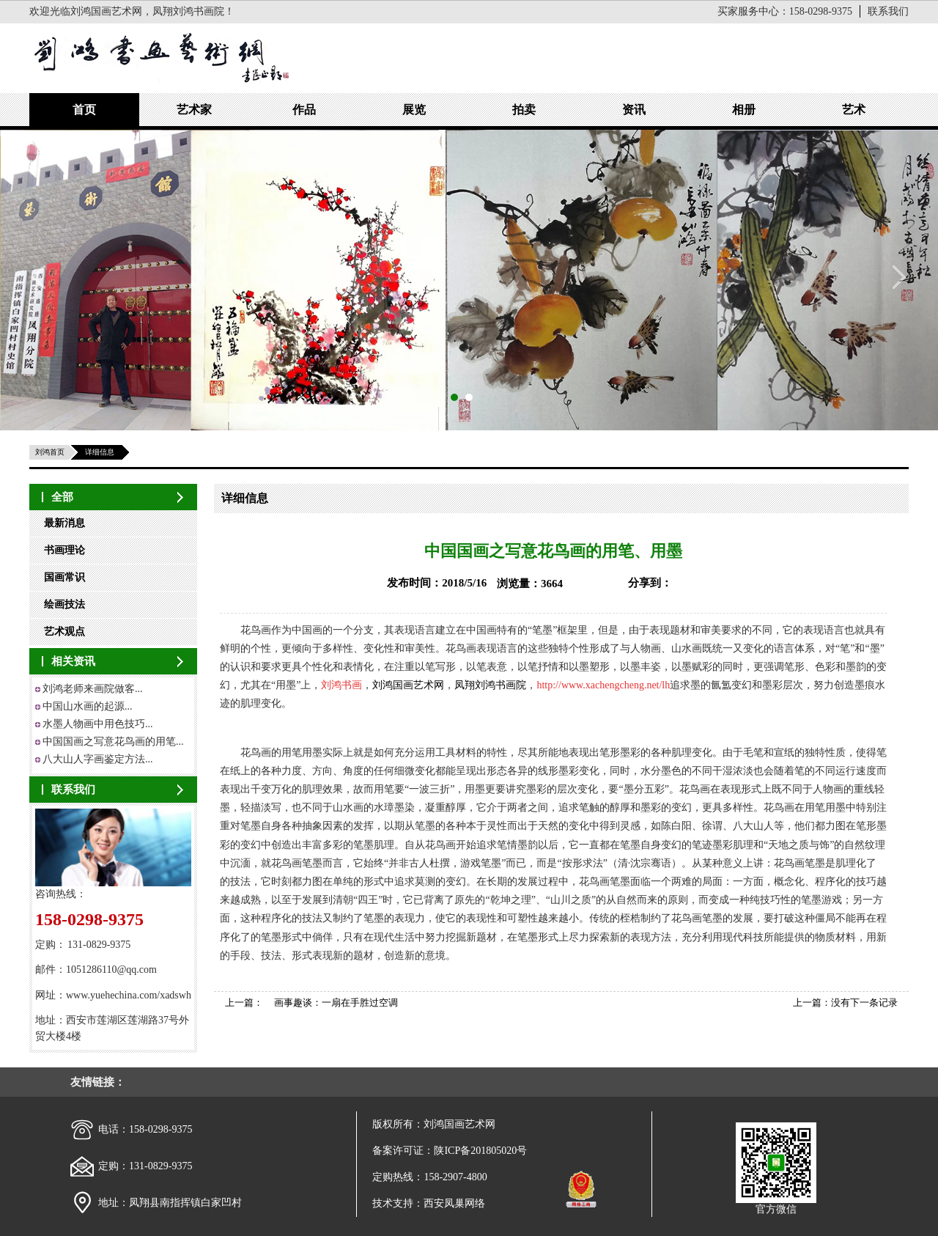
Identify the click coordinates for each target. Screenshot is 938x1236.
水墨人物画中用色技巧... (98, 723)
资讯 (634, 109)
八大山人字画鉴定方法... (98, 759)
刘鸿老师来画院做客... (93, 688)
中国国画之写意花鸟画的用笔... (113, 741)
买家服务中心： (784, 11)
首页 (84, 109)
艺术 (853, 109)
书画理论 (64, 550)
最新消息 (64, 523)
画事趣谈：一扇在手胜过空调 (336, 1002)
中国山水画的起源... (88, 706)
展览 (414, 109)
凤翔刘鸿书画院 (490, 685)
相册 (744, 109)
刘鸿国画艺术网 (408, 685)
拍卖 (524, 109)
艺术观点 (64, 631)
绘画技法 (64, 604)
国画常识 (64, 577)
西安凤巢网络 (454, 1203)
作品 (304, 109)
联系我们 (888, 11)
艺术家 (194, 109)
